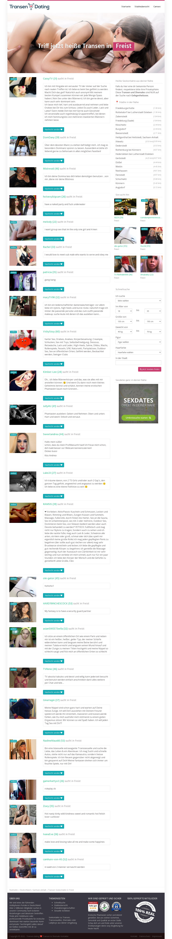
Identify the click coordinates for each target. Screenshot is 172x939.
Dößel (138, 162)
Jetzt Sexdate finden (150, 369)
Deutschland (25, 890)
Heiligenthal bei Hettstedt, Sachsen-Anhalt (138, 137)
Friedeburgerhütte (138, 108)
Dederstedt (138, 146)
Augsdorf (138, 187)
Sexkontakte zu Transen (59, 917)
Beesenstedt (138, 133)
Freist (70, 78)
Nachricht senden (53, 129)
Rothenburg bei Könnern (138, 150)
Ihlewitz (134, 141)
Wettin (138, 167)
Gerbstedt (134, 158)
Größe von (121, 316)
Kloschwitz (138, 125)
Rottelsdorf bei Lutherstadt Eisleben (138, 112)
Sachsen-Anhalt (39, 890)
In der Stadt (121, 358)
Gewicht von (122, 327)
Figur (118, 337)
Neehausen (138, 171)
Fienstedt (138, 175)
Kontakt (133, 936)
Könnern (138, 183)
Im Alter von (122, 306)
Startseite (126, 6)
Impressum (157, 936)
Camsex (157, 6)
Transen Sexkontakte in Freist (61, 890)
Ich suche (120, 296)
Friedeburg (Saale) (138, 121)
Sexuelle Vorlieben (62, 910)
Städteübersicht (142, 6)
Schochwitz (138, 179)
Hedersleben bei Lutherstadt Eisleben (138, 154)
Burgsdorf (138, 129)
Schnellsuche (59, 902)
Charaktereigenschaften (64, 908)
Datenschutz (144, 936)
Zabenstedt (138, 116)
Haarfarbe (121, 347)
